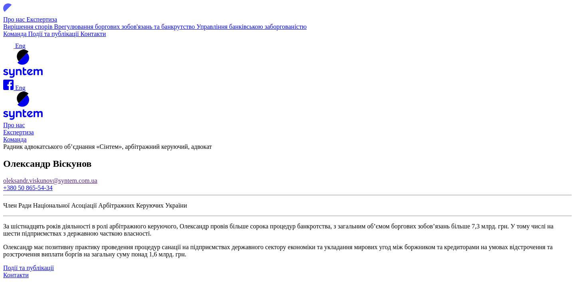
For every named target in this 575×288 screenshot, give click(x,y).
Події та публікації (54, 33)
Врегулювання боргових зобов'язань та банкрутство (125, 26)
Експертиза (41, 19)
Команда (15, 33)
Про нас (14, 19)
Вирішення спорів (28, 26)
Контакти (93, 33)
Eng (20, 45)
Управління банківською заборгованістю (251, 26)
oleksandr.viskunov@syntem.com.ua (50, 180)
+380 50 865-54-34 (28, 187)
